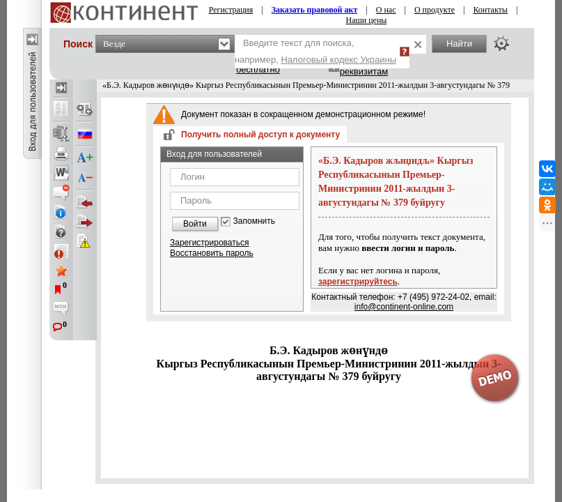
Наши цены (366, 20)
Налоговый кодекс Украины (338, 59)
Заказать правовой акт (315, 10)
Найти (459, 43)
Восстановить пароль (211, 253)
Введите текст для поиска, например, (315, 51)
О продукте (434, 10)
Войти (195, 224)
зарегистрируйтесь (358, 282)
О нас (386, 10)
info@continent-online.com (403, 307)
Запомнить (254, 221)
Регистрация (231, 10)
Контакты (490, 10)
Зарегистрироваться (209, 243)
